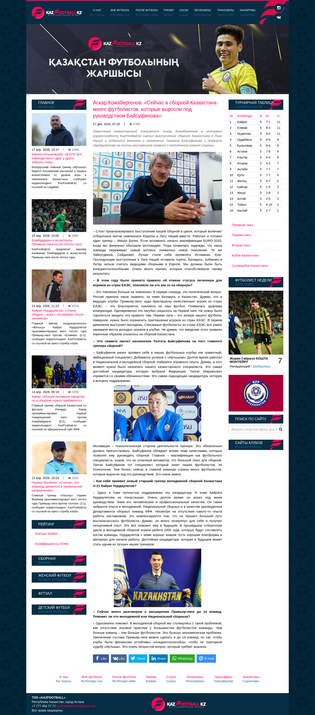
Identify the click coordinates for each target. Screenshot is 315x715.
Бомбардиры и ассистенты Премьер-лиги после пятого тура (57, 242)
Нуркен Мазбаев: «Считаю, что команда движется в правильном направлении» (57, 486)
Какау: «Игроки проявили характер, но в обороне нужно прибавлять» (59, 398)
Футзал (45, 593)
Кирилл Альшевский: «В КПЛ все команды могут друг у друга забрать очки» (57, 158)
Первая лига (241, 235)
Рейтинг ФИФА (46, 534)
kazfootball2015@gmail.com (76, 706)
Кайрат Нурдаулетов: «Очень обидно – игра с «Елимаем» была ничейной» (57, 314)
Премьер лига (242, 225)
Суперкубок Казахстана (250, 265)
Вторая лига (241, 245)
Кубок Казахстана (245, 255)
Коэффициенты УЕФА (52, 544)
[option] (157, 59)
